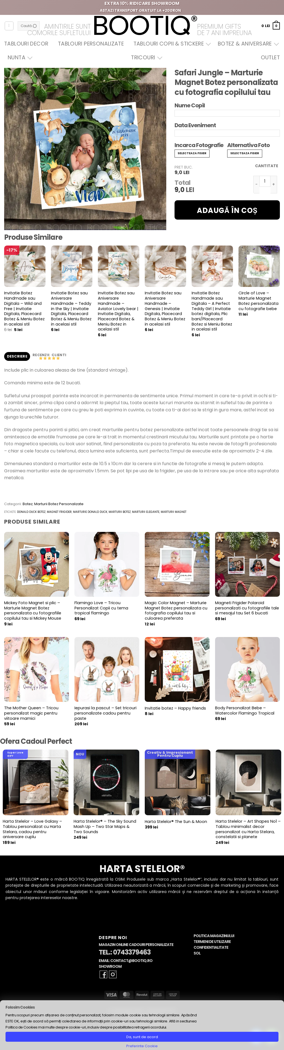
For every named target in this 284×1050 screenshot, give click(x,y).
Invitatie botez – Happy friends (175, 708)
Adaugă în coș (227, 210)
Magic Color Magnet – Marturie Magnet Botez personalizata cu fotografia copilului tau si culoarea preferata (176, 610)
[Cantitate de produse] (264, 181)
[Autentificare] (9, 26)
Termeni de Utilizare (212, 941)
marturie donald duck (90, 512)
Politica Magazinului (214, 936)
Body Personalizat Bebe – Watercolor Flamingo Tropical (244, 710)
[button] (270, 25)
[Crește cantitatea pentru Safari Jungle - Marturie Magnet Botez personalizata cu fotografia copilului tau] (273, 185)
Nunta (19, 57)
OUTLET (270, 57)
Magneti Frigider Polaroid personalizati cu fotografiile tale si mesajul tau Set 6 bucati (247, 608)
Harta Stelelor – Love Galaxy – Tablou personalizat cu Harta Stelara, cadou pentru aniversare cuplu (32, 829)
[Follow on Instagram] (113, 974)
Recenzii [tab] (41, 355)
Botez (28, 504)
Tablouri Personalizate (91, 43)
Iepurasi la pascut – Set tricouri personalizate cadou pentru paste (105, 713)
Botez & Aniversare (247, 43)
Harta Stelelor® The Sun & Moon (176, 821)
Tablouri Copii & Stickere (170, 43)
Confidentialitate (211, 947)
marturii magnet (173, 512)
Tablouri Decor (26, 43)
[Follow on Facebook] (103, 974)
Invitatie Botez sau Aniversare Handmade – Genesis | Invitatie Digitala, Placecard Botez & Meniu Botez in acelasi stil (165, 309)
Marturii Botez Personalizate (59, 504)
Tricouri (145, 57)
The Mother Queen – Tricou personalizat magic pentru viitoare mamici (31, 713)
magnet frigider (59, 512)
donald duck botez (31, 512)
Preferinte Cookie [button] (142, 1046)
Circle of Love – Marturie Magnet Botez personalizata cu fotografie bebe (258, 301)
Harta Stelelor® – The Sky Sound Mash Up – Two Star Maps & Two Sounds (105, 826)
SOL (197, 953)
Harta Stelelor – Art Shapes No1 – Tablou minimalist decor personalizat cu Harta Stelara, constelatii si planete (248, 829)
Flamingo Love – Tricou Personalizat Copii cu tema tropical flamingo (101, 608)
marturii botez (120, 512)
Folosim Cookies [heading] (20, 1007)
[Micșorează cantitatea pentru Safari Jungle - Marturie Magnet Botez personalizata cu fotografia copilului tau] (256, 185)
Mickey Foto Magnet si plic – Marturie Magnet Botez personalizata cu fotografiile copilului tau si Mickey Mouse (32, 610)
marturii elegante (145, 512)
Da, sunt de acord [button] (142, 1037)
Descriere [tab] (17, 356)
